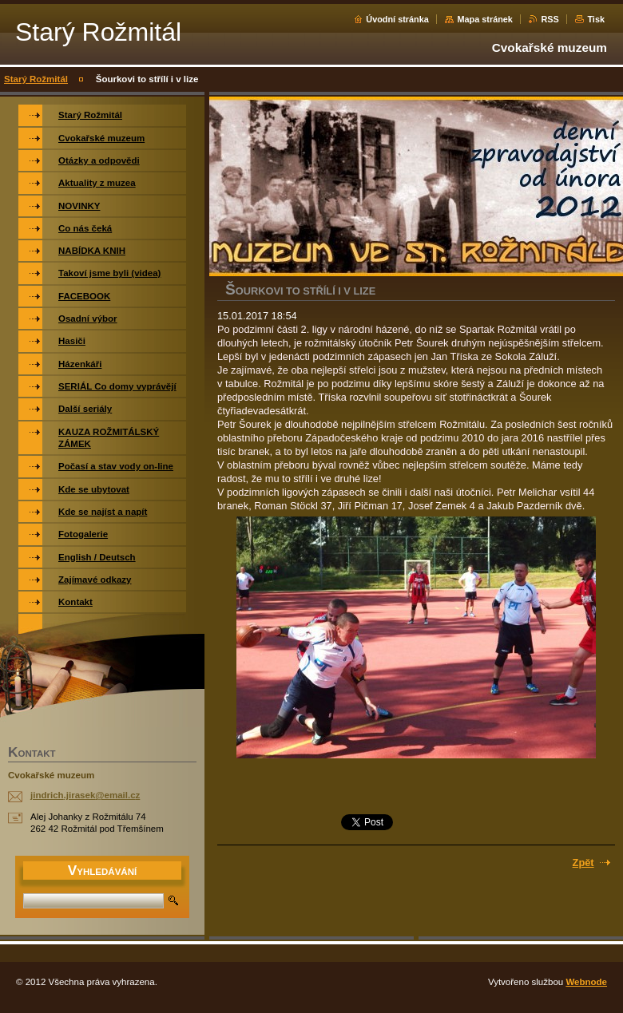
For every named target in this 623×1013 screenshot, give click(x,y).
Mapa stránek (485, 19)
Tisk (596, 19)
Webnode (586, 982)
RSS (549, 19)
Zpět (583, 863)
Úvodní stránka (397, 19)
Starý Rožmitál (36, 79)
